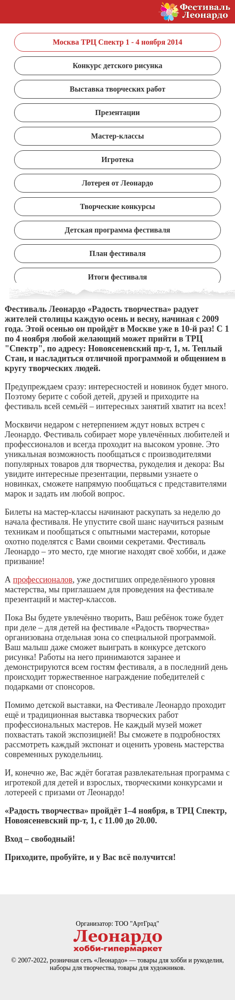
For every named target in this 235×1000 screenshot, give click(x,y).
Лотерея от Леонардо (118, 183)
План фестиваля (117, 253)
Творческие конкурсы (117, 206)
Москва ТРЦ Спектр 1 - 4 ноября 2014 (117, 42)
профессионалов (43, 579)
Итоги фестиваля (117, 277)
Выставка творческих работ (117, 89)
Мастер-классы (117, 136)
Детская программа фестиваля (117, 230)
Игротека (117, 159)
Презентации (117, 112)
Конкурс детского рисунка (117, 66)
